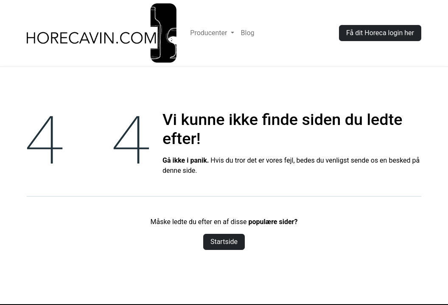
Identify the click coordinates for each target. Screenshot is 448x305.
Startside (224, 242)
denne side (178, 170)
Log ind (315, 33)
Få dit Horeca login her (380, 33)
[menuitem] (212, 33)
